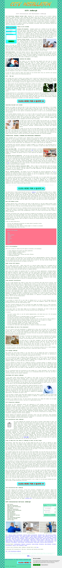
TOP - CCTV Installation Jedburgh (13, 551)
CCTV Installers (15, 537)
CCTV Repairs (14, 542)
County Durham (35, 544)
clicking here (28, 498)
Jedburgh (34, 192)
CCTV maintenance (27, 433)
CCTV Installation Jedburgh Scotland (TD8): (16, 16)
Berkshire (21, 545)
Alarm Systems (21, 542)
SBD (32, 150)
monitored (42, 218)
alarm (22, 332)
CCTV (7, 53)
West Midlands (48, 544)
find (9, 489)
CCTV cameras (16, 365)
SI (54, 171)
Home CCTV (14, 538)
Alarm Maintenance (29, 542)
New (14, 559)
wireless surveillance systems (21, 427)
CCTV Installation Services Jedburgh (18, 502)
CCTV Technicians (25, 539)
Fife (17, 545)
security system (16, 378)
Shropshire (41, 544)
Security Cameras (24, 537)
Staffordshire (17, 544)
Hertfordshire (9, 545)
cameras (47, 398)
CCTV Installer (47, 537)
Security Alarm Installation (46, 542)
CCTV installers (42, 195)
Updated (17, 559)
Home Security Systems (48, 536)
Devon (26, 545)
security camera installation (29, 426)
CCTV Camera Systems (25, 536)
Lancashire (28, 544)
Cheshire (23, 544)
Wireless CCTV (38, 538)
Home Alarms (36, 542)
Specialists (21, 559)
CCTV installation (37, 498)
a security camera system (37, 265)
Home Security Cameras (36, 536)
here (37, 547)
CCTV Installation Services (12, 536)
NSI (8, 162)
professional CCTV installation (43, 432)
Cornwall (54, 544)
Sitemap (6, 559)
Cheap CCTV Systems (29, 538)
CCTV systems (51, 493)
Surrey (14, 545)
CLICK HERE (26, 437)
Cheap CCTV (32, 539)
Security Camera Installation (36, 537)
